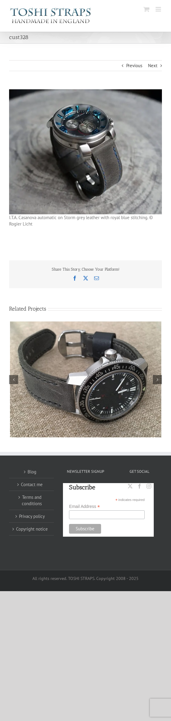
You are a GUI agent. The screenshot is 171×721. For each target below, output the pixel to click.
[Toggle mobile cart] (146, 9)
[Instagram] (148, 486)
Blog (32, 472)
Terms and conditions (32, 500)
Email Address (84, 506)
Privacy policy (32, 516)
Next (152, 65)
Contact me (32, 484)
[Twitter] (130, 486)
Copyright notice (32, 529)
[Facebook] (139, 486)
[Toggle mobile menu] (159, 9)
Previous (134, 65)
